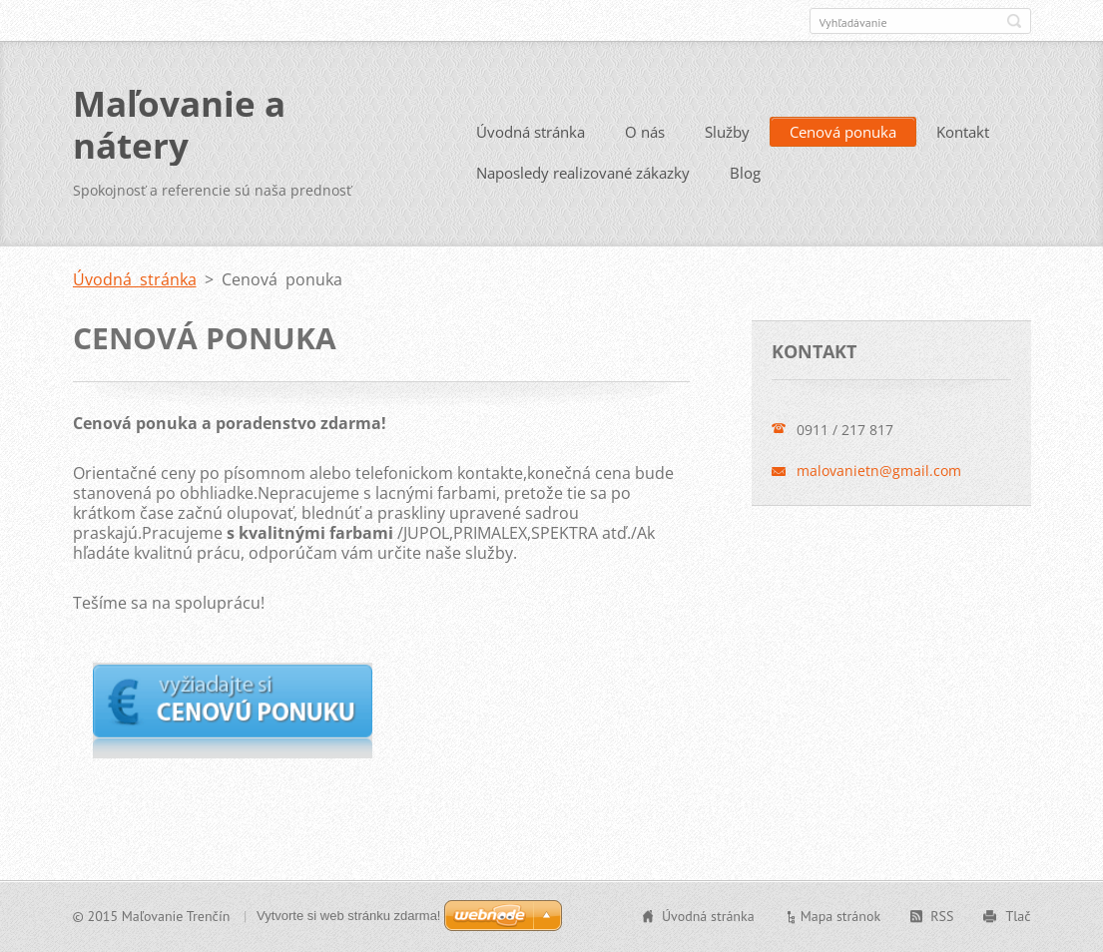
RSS (941, 916)
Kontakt (962, 132)
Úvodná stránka (530, 132)
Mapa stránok (841, 916)
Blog (745, 173)
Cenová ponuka (843, 132)
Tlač (1017, 916)
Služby (727, 132)
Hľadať (1014, 21)
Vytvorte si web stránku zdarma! (348, 915)
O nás (645, 132)
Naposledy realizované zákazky (583, 173)
